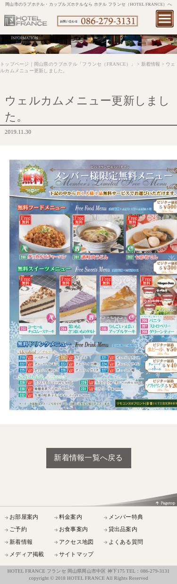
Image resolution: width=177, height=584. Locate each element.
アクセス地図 (76, 542)
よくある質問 (126, 542)
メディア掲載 (26, 554)
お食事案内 (73, 529)
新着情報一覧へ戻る (88, 458)
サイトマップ (76, 554)
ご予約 (18, 529)
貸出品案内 (123, 529)
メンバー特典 (126, 517)
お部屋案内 (23, 517)
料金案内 (70, 517)
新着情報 (21, 542)
